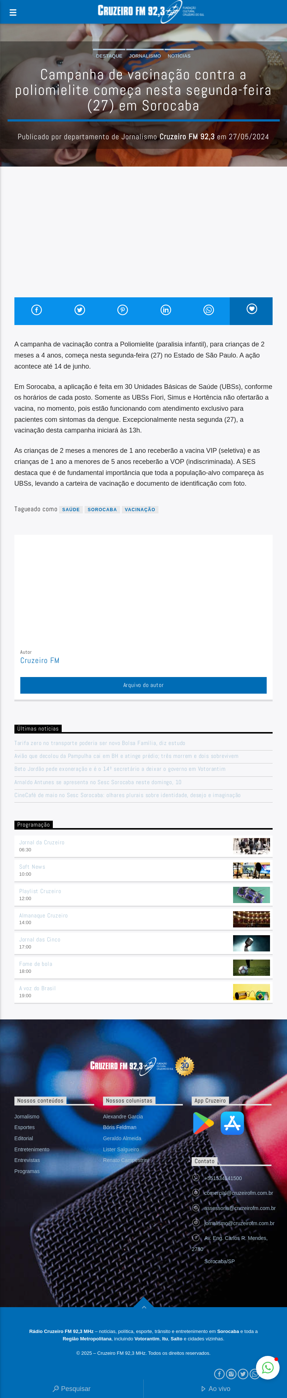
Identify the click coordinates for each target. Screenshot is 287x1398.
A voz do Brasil (37, 988)
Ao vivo (215, 1389)
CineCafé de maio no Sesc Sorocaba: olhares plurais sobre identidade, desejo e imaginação (128, 795)
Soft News (32, 867)
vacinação (140, 509)
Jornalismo (145, 56)
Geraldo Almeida (122, 1138)
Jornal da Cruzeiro (42, 842)
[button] (268, 1368)
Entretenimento (31, 1149)
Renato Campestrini (126, 1160)
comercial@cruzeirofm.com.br (238, 1193)
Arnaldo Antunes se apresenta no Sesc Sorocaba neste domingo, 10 (98, 782)
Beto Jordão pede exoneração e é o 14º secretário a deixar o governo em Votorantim (120, 768)
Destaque (109, 56)
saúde (71, 509)
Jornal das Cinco (40, 939)
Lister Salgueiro (121, 1149)
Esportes (24, 1127)
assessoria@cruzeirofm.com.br (240, 1208)
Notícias (179, 56)
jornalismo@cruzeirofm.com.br (239, 1223)
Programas (27, 1171)
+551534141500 (223, 1178)
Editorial (23, 1138)
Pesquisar (71, 1389)
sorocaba (102, 509)
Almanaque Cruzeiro (43, 915)
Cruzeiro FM (40, 660)
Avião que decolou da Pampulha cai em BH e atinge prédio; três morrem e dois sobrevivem (126, 755)
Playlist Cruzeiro (40, 891)
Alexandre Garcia (123, 1117)
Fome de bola (35, 964)
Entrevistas (27, 1160)
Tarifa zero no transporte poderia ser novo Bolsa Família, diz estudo (99, 742)
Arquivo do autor (143, 685)
